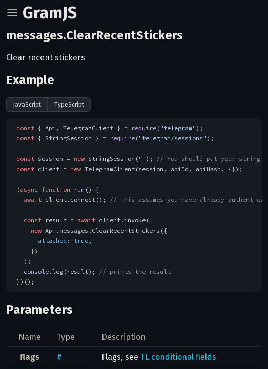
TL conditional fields (178, 357)
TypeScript (69, 104)
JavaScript (27, 104)
